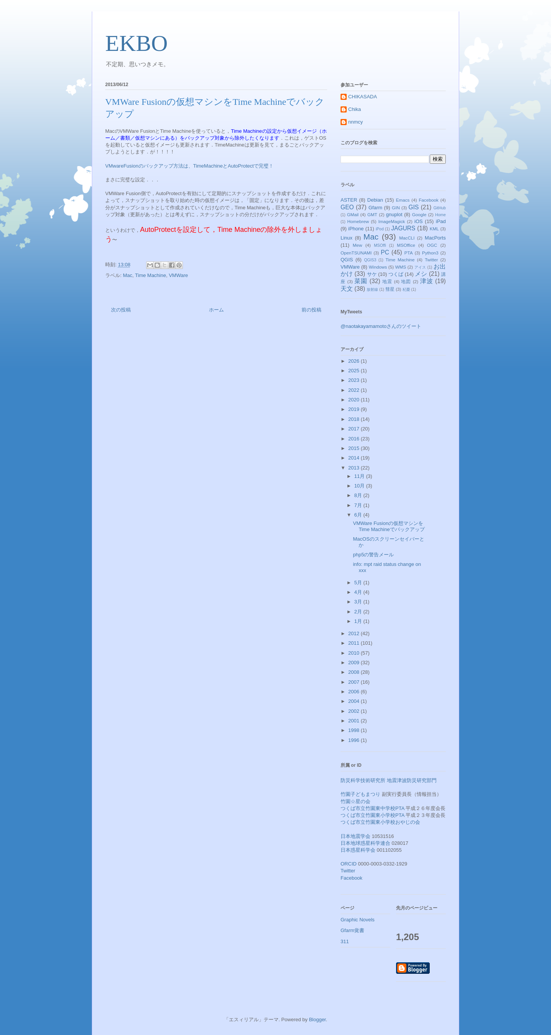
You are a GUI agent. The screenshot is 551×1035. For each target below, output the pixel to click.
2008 (354, 672)
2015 (354, 448)
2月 (359, 611)
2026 (354, 361)
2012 (354, 633)
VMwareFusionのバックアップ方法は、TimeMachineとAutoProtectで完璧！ (189, 166)
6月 (359, 515)
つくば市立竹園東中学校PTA (372, 808)
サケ (372, 274)
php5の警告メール (373, 554)
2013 (354, 468)
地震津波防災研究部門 (412, 780)
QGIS (347, 259)
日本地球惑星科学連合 (365, 843)
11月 (360, 476)
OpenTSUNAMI (356, 252)
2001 (354, 721)
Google (419, 214)
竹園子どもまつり (360, 794)
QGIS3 (370, 260)
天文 (347, 288)
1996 (354, 740)
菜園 (360, 281)
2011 (354, 643)
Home (440, 215)
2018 (354, 419)
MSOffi (380, 245)
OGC (432, 245)
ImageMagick (391, 221)
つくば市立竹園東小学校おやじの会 (380, 822)
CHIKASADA (362, 96)
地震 (387, 281)
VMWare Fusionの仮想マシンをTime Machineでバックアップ (388, 526)
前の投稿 (311, 310)
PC (385, 252)
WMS (400, 266)
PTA (408, 252)
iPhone (356, 228)
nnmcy (355, 122)
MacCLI (406, 237)
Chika (354, 109)
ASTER (349, 200)
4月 (359, 592)
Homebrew (358, 221)
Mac (127, 275)
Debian (375, 200)
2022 (354, 390)
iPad (441, 221)
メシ (421, 274)
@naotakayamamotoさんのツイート (381, 326)
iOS (418, 221)
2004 (354, 701)
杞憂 (406, 289)
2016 (354, 439)
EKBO (136, 43)
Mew (357, 245)
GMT (372, 214)
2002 (354, 711)
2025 (354, 370)
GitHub (440, 208)
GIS (414, 207)
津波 (426, 281)
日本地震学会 (355, 836)
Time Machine (150, 275)
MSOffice (406, 245)
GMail (353, 214)
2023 (354, 380)
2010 (354, 653)
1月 (359, 621)
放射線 (372, 289)
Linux (346, 238)
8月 (359, 495)
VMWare (178, 275)
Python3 (430, 252)
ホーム (216, 310)
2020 (354, 400)
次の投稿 (121, 310)
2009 (354, 662)
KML (434, 228)
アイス (420, 267)
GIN (396, 207)
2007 (354, 682)
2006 (354, 691)
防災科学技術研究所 (363, 780)
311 (345, 941)
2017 (354, 429)
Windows (378, 266)
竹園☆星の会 (355, 801)
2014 (354, 458)
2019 (354, 409)
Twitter (431, 259)
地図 (406, 281)
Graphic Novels (358, 920)
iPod (380, 229)
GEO (347, 207)
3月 (359, 602)
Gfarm (375, 207)
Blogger (317, 1019)
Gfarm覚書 (352, 930)
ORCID (349, 864)
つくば (395, 274)
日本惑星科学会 (358, 850)
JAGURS (403, 228)
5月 (359, 582)
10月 (360, 486)
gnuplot (394, 214)
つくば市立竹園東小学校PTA (372, 815)
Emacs (403, 199)
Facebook (428, 199)
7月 (359, 505)
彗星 (390, 289)
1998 (354, 730)
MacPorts (435, 238)
